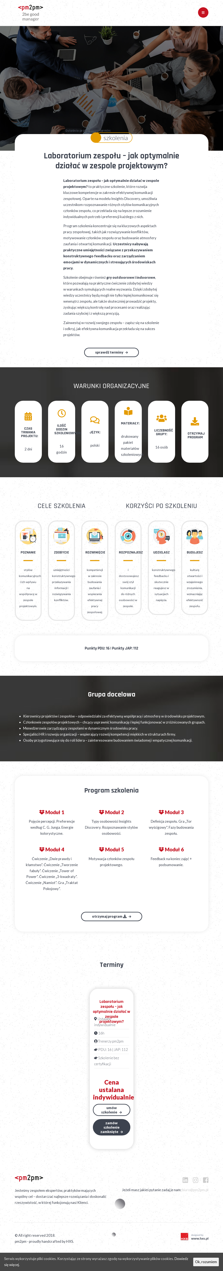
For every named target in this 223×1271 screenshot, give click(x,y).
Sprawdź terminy (109, 358)
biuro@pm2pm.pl (195, 1195)
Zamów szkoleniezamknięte (110, 1133)
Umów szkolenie (109, 1115)
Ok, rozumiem (206, 1262)
